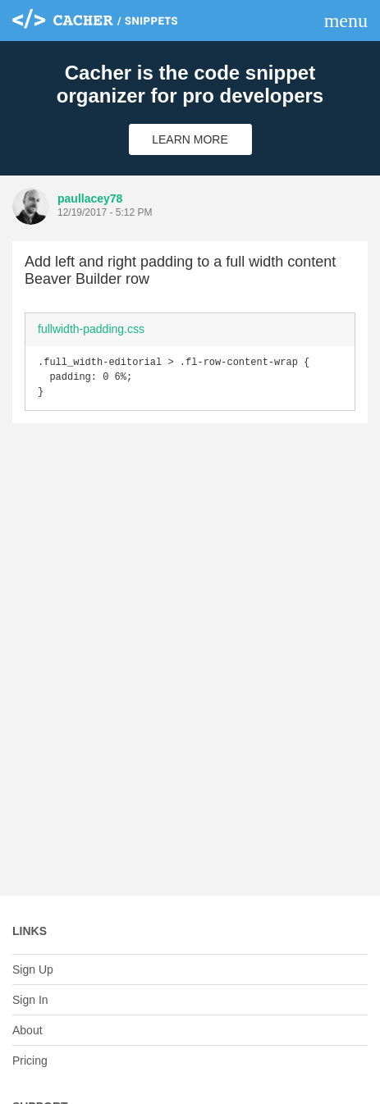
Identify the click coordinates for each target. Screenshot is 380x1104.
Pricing (30, 1060)
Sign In (30, 999)
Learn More (190, 139)
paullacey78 (89, 198)
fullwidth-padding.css (91, 328)
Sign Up (32, 969)
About (27, 1030)
